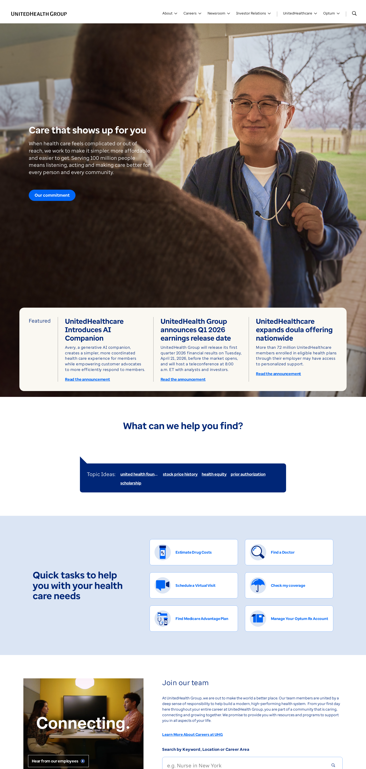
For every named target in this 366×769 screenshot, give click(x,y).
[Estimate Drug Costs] (194, 552)
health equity (214, 474)
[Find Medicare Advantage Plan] (194, 618)
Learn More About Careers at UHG (192, 734)
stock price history (180, 474)
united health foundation (143, 474)
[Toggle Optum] (331, 14)
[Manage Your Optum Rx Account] (289, 618)
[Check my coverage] (289, 585)
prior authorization (248, 474)
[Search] (354, 13)
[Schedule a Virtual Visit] (194, 585)
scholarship (130, 483)
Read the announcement (87, 379)
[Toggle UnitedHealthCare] (300, 14)
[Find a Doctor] (289, 552)
